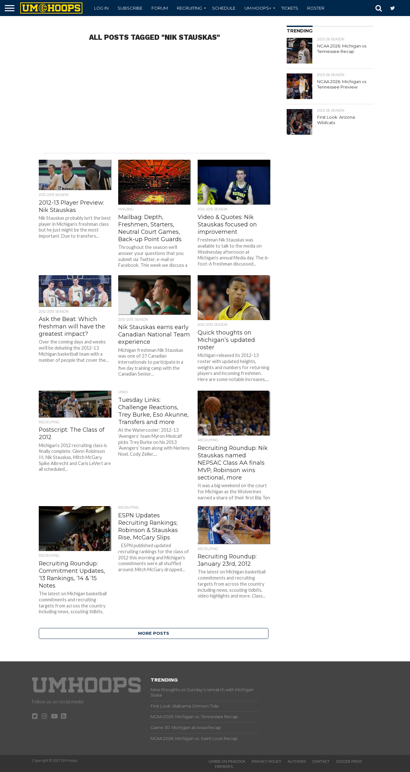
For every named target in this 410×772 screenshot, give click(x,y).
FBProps (224, 766)
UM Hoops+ (257, 8)
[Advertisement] (154, 102)
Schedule (223, 8)
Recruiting (189, 8)
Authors (297, 761)
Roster (315, 8)
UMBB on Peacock (227, 761)
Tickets (289, 8)
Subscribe (130, 8)
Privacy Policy (266, 761)
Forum (160, 8)
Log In (101, 8)
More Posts (153, 633)
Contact (321, 761)
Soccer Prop (349, 761)
